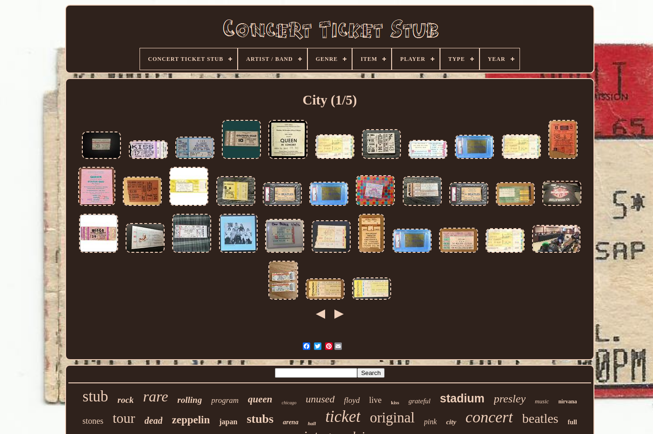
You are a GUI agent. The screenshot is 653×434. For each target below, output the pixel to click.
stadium (462, 398)
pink (430, 422)
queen (260, 399)
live (375, 400)
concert (489, 417)
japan (228, 422)
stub (95, 396)
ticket (342, 417)
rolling (189, 400)
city (451, 422)
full (572, 422)
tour (124, 418)
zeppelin (191, 420)
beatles (540, 418)
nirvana (567, 401)
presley (510, 399)
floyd (352, 400)
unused (320, 399)
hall (312, 423)
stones (92, 421)
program (225, 400)
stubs (260, 419)
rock (126, 400)
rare (155, 396)
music (542, 401)
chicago (289, 402)
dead (154, 420)
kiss (395, 402)
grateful (419, 401)
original (392, 417)
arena (290, 422)
